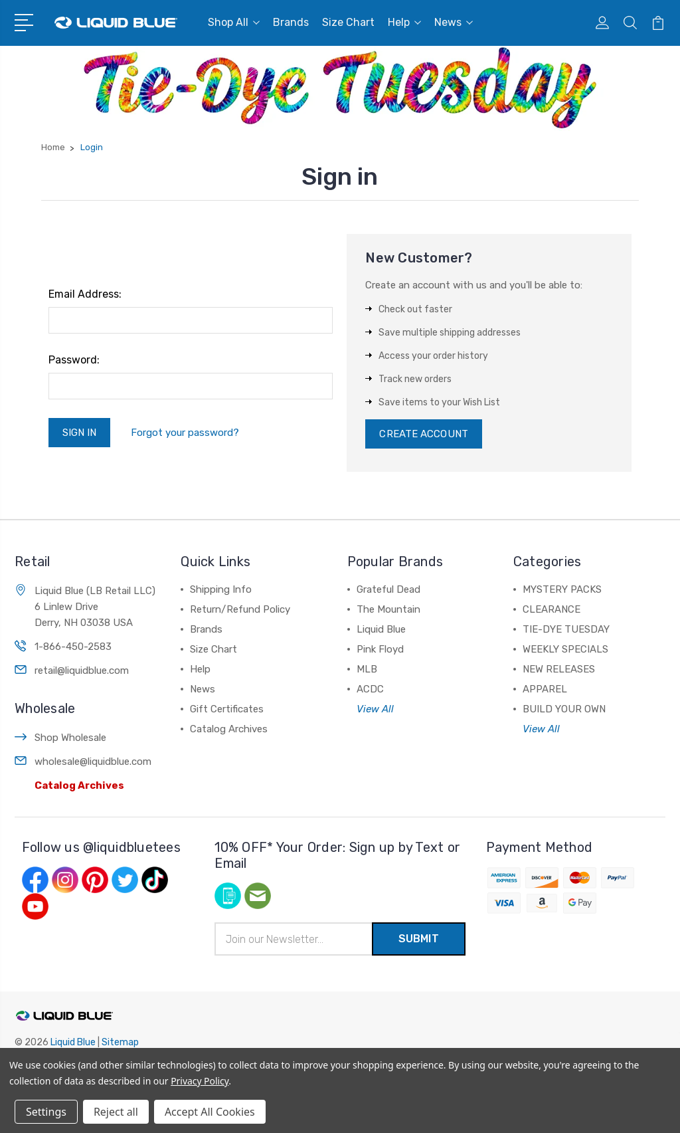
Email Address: (85, 294)
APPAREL (545, 689)
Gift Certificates (227, 709)
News (453, 22)
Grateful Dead (388, 589)
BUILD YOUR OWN (564, 709)
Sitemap (120, 1042)
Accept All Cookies (210, 1111)
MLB (367, 669)
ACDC (370, 689)
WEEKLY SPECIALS (565, 649)
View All (375, 709)
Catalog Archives (79, 785)
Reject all (116, 1111)
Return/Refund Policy (240, 609)
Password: (74, 360)
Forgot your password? (185, 433)
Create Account (423, 434)
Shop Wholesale (70, 738)
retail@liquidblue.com (82, 670)
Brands (291, 22)
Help (404, 22)
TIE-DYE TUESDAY (566, 629)
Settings (46, 1111)
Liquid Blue (381, 629)
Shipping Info (221, 589)
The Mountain (388, 609)
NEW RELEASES (559, 669)
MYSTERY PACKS (562, 589)
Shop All (234, 22)
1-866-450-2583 (73, 647)
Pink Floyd (380, 649)
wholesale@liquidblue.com (93, 762)
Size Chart (348, 22)
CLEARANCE (551, 609)
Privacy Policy (199, 1081)
